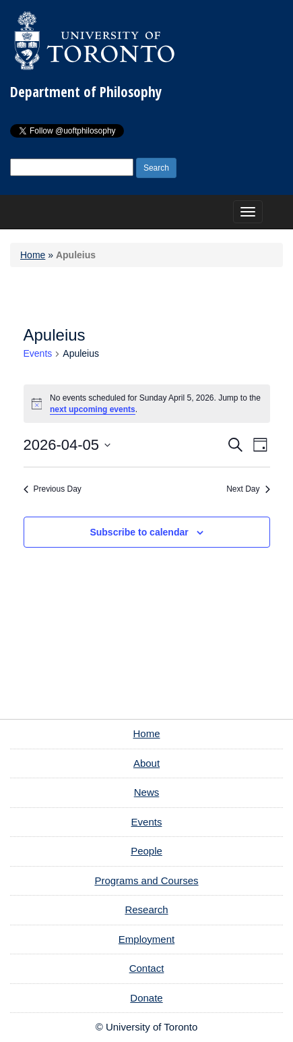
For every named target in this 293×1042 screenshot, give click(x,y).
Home (32, 255)
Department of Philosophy (86, 91)
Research (146, 909)
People (146, 851)
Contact (146, 968)
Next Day (247, 489)
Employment (146, 939)
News (147, 792)
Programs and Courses (146, 880)
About (146, 763)
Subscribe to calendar (139, 532)
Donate (146, 998)
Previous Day (53, 489)
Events (38, 353)
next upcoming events (92, 409)
